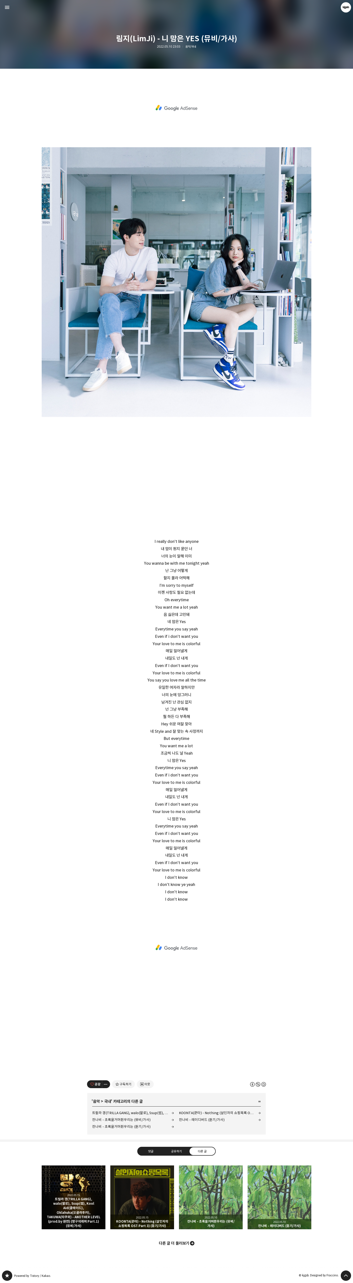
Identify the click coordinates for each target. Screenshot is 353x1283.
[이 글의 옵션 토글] (106, 1084)
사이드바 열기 (7, 7)
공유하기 (176, 1151)
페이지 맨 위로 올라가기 (346, 1276)
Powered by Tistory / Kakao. (32, 1276)
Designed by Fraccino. (324, 1275)
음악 (96, 1101)
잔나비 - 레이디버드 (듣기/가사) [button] (279, 1197)
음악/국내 (190, 46)
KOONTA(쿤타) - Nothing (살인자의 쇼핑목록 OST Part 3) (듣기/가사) (220, 1112)
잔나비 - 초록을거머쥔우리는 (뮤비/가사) (121, 1119)
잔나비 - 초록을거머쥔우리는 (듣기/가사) (121, 1126)
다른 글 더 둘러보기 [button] (174, 1243)
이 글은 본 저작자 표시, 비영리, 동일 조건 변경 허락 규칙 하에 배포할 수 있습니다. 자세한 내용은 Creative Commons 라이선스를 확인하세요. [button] (258, 1084)
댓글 (150, 1151)
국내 (107, 1101)
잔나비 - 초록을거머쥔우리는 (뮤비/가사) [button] (211, 1197)
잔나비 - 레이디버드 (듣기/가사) (202, 1119)
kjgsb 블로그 (7, 1276)
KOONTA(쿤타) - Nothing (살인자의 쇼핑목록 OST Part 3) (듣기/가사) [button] (142, 1197)
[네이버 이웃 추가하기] (145, 1084)
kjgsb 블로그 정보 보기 (346, 7)
